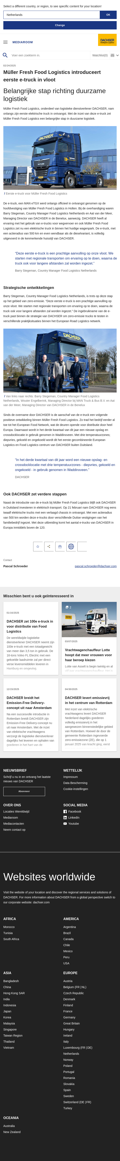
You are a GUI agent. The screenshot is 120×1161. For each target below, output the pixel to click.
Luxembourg (71, 1047)
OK (108, 14)
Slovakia (69, 1084)
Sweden (68, 1096)
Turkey (67, 1108)
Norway (68, 1059)
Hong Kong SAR (14, 993)
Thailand (9, 1041)
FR (78, 987)
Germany (69, 1017)
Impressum (70, 777)
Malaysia (9, 1023)
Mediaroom (23, 42)
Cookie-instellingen (75, 789)
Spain (67, 1090)
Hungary (69, 1029)
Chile (66, 945)
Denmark (69, 999)
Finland (68, 1005)
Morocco (9, 927)
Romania (69, 1078)
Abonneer (24, 791)
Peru (66, 957)
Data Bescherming (75, 783)
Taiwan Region (13, 1035)
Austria (68, 981)
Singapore (10, 1029)
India (6, 999)
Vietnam (8, 1047)
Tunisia (8, 933)
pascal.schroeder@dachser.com (96, 566)
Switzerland (70, 1102)
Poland (68, 1065)
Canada (68, 939)
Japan (7, 1011)
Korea (7, 1017)
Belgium (68, 987)
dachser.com (41, 902)
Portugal (68, 1072)
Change (60, 25)
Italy (66, 1041)
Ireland (67, 1035)
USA (66, 963)
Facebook (72, 811)
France (68, 1011)
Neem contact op (14, 829)
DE (89, 1047)
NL (83, 987)
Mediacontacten (13, 823)
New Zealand (12, 1132)
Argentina (69, 927)
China (7, 987)
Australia (9, 1126)
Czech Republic (73, 993)
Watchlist (100, 55)
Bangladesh (11, 981)
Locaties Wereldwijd (16, 811)
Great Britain (71, 1023)
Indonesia (9, 1005)
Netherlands (71, 1053)
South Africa (11, 939)
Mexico (68, 951)
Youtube (71, 823)
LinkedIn (71, 817)
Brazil (67, 933)
